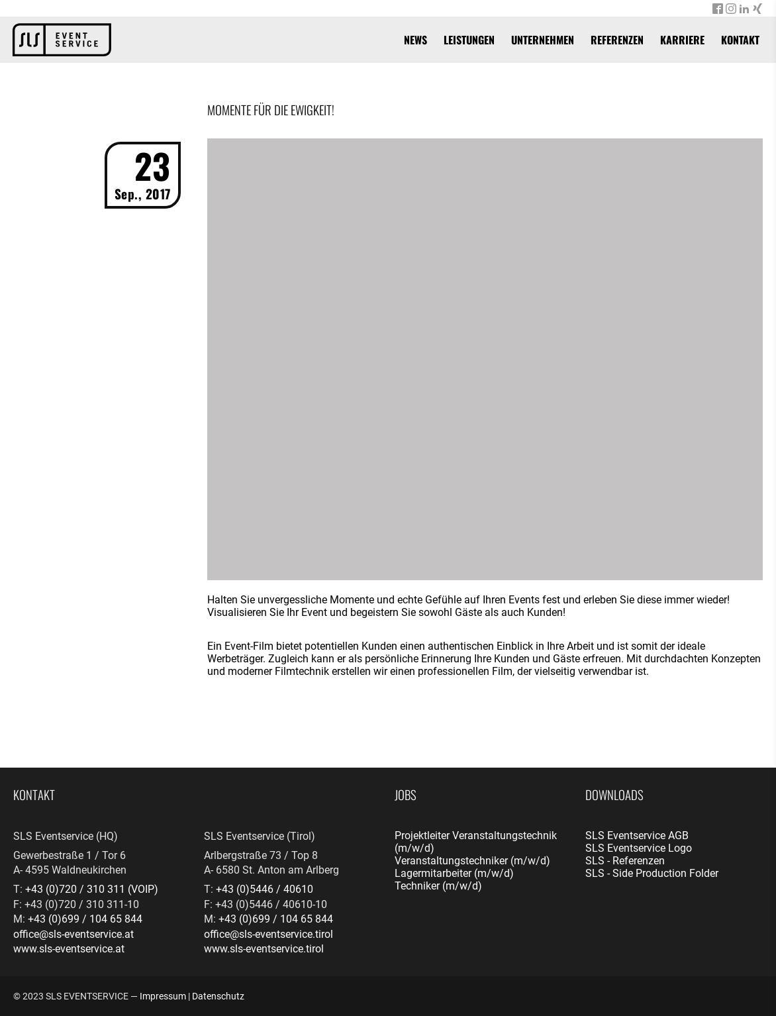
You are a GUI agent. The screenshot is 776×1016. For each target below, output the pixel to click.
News (415, 40)
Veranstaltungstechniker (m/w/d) (472, 860)
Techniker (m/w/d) (438, 886)
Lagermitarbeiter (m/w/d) (454, 873)
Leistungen (469, 40)
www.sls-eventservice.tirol (264, 948)
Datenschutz (218, 996)
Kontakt (740, 40)
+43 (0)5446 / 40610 (264, 889)
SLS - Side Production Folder (651, 873)
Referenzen (617, 40)
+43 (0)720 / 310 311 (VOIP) (91, 889)
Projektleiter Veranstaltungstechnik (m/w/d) (476, 841)
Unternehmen (542, 40)
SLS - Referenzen (625, 860)
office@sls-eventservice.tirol (268, 934)
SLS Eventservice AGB (637, 835)
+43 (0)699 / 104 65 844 (85, 919)
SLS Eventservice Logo (638, 848)
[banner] (62, 39)
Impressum (163, 996)
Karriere (682, 40)
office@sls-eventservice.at (73, 934)
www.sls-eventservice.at (68, 948)
